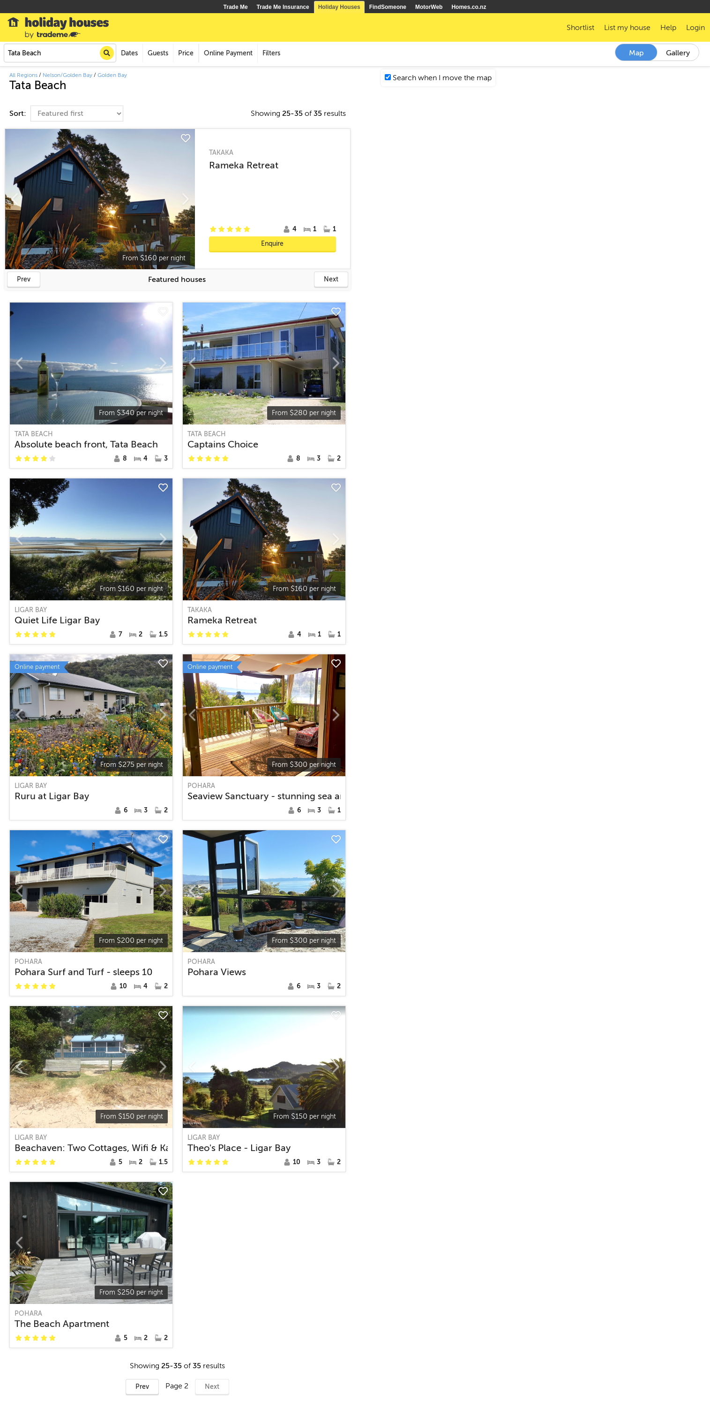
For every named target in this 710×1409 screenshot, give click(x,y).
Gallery (678, 53)
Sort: (18, 113)
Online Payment (228, 53)
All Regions (23, 75)
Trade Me (236, 7)
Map (636, 53)
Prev (23, 279)
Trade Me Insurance (283, 7)
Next (331, 279)
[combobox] (60, 53)
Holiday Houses (339, 7)
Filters (271, 53)
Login (695, 27)
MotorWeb (428, 7)
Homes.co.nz (468, 7)
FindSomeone (387, 7)
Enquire (272, 243)
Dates (129, 53)
